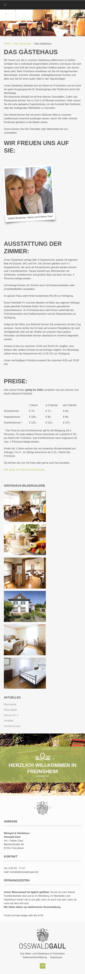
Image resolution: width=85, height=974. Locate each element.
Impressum (56, 957)
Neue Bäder (10, 710)
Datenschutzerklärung (35, 957)
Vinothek (9, 720)
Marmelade (10, 704)
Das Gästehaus (22, 43)
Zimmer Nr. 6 (11, 715)
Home (7, 43)
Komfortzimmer (12, 726)
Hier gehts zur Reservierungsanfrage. (24, 469)
